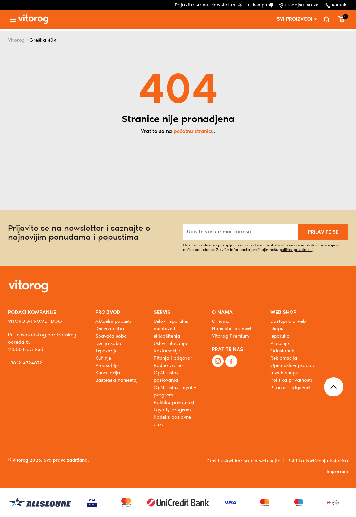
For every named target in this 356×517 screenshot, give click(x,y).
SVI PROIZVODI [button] (294, 19)
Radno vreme (168, 365)
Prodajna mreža (299, 5)
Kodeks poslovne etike (172, 421)
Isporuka (280, 336)
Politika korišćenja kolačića (317, 460)
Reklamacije (167, 351)
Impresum (337, 471)
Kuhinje (103, 358)
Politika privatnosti (291, 380)
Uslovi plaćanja (170, 343)
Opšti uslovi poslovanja (167, 377)
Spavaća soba (111, 336)
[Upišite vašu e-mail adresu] (241, 232)
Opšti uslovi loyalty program (175, 391)
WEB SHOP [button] (283, 312)
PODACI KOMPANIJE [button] (32, 312)
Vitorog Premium (230, 336)
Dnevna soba (109, 328)
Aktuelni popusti (113, 321)
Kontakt (336, 5)
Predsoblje (107, 365)
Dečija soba (108, 343)
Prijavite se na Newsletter (208, 5)
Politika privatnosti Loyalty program (174, 406)
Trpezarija (106, 351)
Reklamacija (283, 358)
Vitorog (16, 40)
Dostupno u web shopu (288, 325)
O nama (221, 321)
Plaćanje (279, 343)
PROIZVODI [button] (108, 312)
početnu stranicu (194, 131)
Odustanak (282, 351)
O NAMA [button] (222, 312)
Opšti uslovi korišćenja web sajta (244, 460)
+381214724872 (25, 363)
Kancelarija (107, 373)
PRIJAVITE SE (323, 232)
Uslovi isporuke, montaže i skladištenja (171, 329)
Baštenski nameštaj (116, 380)
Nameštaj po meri (231, 328)
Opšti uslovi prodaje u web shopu (292, 369)
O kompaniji (260, 5)
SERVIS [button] (162, 312)
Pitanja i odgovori (174, 358)
